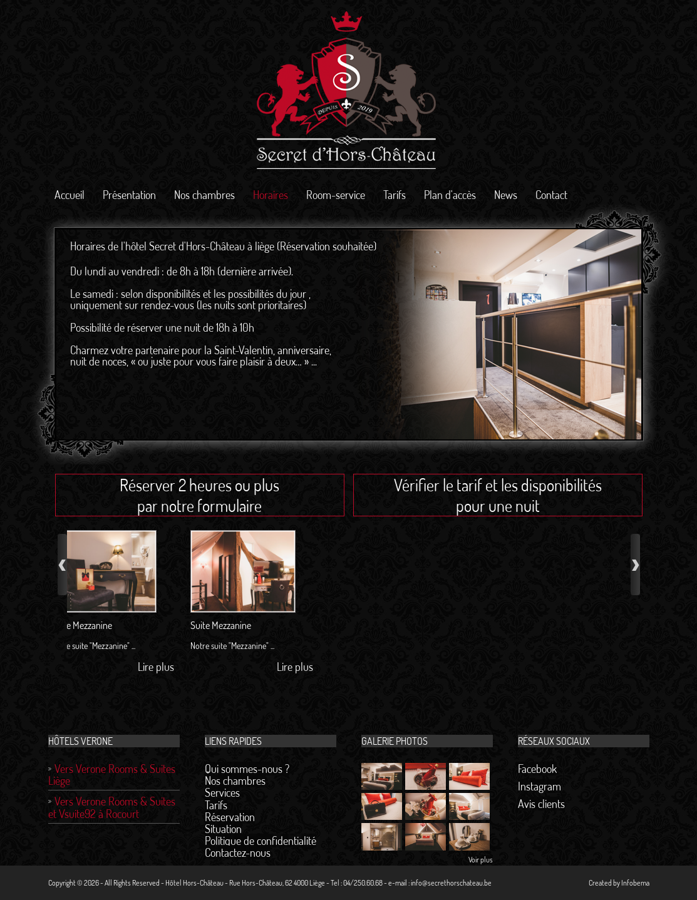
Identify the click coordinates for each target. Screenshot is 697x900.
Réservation (230, 817)
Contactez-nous (238, 852)
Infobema (635, 882)
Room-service (335, 195)
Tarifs (394, 195)
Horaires (270, 195)
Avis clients (541, 804)
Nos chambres (204, 195)
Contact (551, 195)
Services (222, 792)
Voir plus (480, 859)
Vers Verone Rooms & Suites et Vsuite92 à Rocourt (111, 807)
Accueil (69, 195)
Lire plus (133, 666)
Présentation (129, 195)
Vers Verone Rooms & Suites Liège (111, 774)
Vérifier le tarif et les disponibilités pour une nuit (498, 495)
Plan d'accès (450, 195)
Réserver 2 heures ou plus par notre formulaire (199, 495)
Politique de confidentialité (260, 840)
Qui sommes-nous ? (247, 768)
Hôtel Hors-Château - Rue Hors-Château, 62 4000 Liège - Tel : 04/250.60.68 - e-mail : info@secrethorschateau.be (328, 882)
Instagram (539, 786)
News (505, 195)
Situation (223, 829)
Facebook (537, 768)
